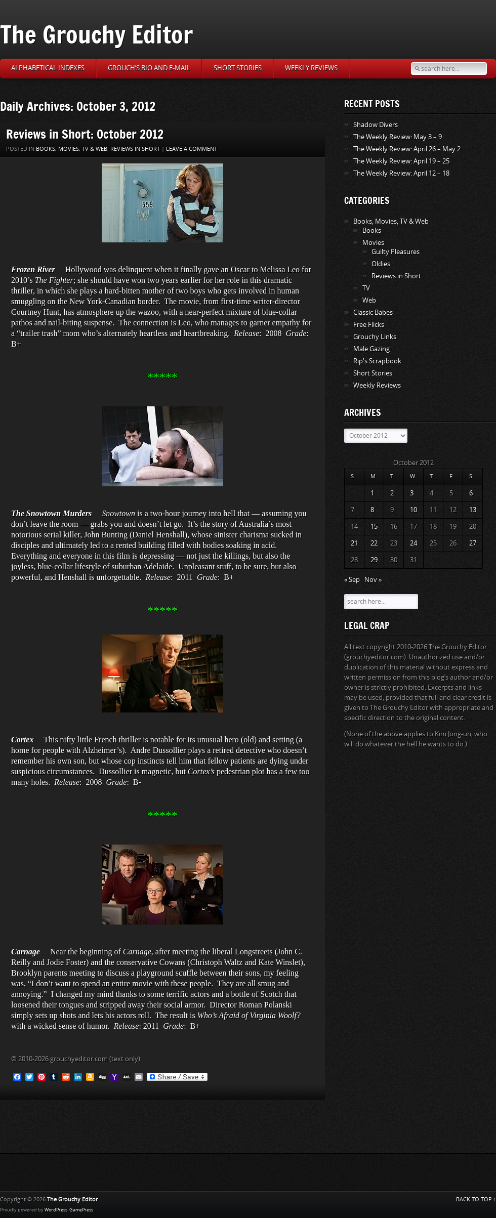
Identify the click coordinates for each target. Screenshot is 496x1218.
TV (366, 288)
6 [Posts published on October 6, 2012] (471, 493)
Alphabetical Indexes (48, 68)
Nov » (373, 579)
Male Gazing (371, 349)
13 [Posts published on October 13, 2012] (472, 510)
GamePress (81, 1209)
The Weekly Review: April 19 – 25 (401, 161)
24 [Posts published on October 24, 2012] (413, 543)
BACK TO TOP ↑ (476, 1199)
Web (369, 300)
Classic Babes (373, 312)
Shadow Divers (375, 125)
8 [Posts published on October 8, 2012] (372, 510)
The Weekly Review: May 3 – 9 (397, 137)
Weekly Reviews (311, 68)
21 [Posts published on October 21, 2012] (354, 543)
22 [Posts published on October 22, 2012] (374, 543)
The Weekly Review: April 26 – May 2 (407, 149)
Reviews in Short (135, 149)
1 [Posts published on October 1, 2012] (372, 493)
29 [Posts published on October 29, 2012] (374, 560)
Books (371, 230)
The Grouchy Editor (96, 34)
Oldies (380, 264)
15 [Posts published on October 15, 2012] (374, 526)
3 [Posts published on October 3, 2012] (412, 493)
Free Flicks (368, 324)
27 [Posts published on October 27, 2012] (472, 543)
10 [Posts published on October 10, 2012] (413, 510)
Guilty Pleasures (395, 252)
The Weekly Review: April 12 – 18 (401, 173)
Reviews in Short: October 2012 (84, 133)
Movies (373, 242)
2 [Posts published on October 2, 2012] (392, 493)
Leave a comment (191, 149)
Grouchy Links (374, 337)
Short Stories (238, 68)
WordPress (56, 1209)
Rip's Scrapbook (377, 361)
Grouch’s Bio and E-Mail (149, 68)
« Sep (352, 579)
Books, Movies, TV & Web (71, 149)
